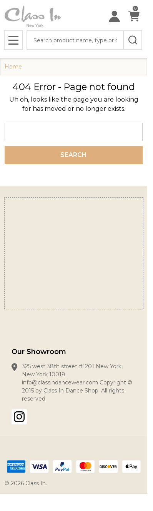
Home (13, 66)
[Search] (132, 40)
